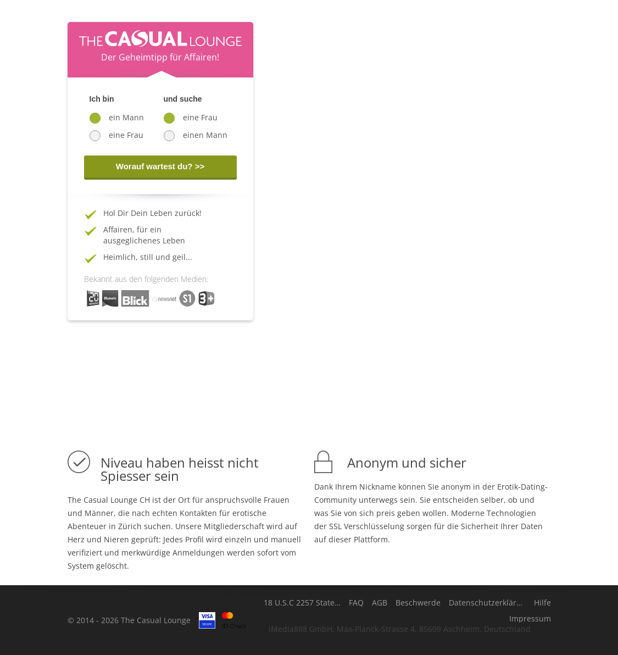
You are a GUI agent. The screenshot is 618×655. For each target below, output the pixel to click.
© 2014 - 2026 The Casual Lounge (129, 620)
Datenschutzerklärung (487, 603)
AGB (379, 603)
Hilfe (542, 603)
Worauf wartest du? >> (160, 166)
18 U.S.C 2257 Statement (302, 603)
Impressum (530, 619)
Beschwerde (418, 603)
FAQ (356, 603)
